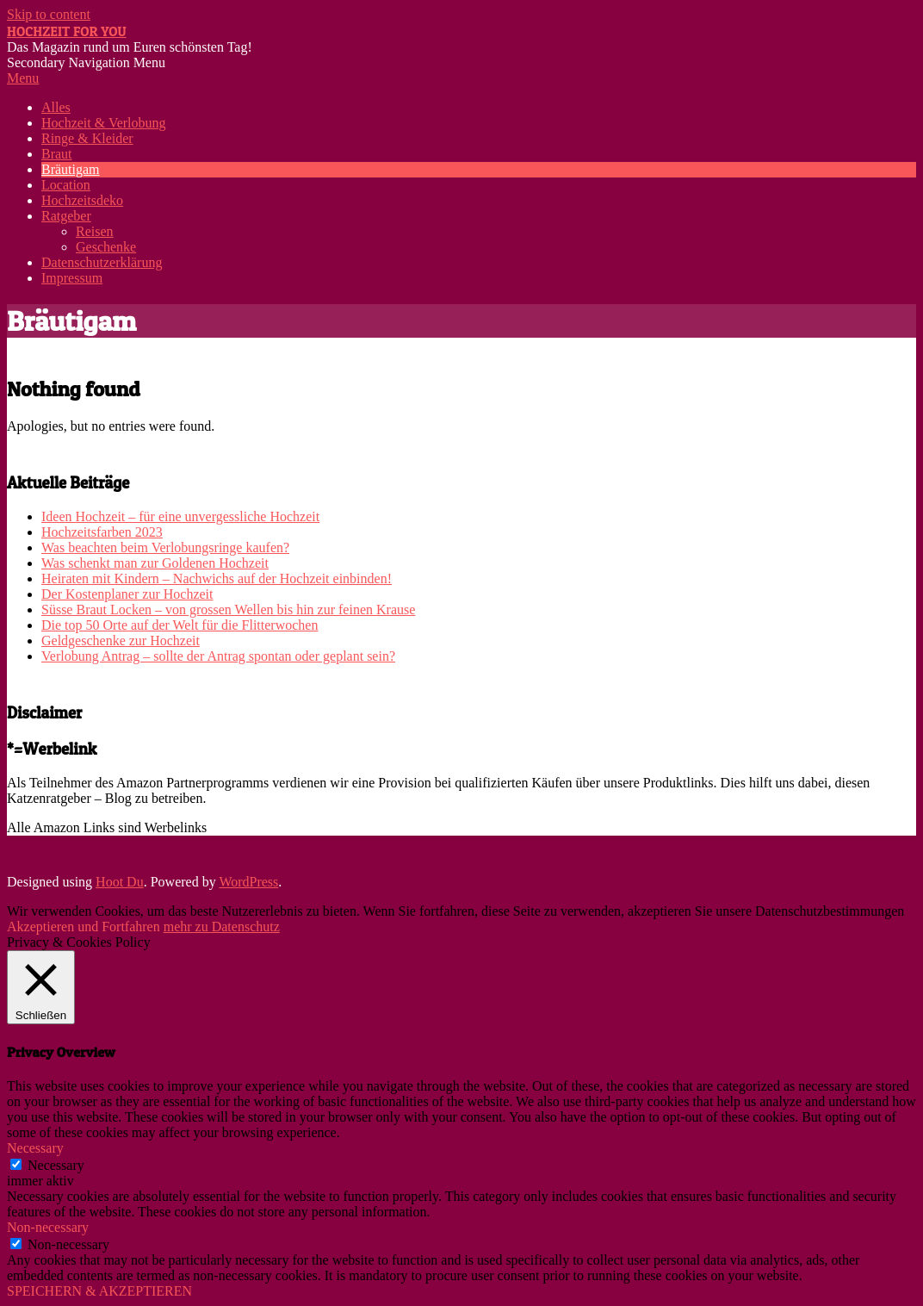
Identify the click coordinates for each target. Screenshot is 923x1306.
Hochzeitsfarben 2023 (102, 532)
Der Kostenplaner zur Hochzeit (127, 594)
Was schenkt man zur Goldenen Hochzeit (155, 563)
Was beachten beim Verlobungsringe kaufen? (165, 547)
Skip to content (48, 14)
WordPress (248, 881)
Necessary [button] (35, 1148)
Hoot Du (120, 881)
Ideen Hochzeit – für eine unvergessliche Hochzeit (180, 516)
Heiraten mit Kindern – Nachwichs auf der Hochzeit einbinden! (216, 578)
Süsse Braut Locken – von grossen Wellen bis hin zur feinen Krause (228, 609)
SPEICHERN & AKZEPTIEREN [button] (99, 1291)
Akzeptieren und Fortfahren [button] (83, 926)
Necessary (56, 1165)
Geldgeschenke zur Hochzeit (120, 640)
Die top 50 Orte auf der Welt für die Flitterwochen (179, 625)
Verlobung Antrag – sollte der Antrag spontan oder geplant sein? (218, 656)
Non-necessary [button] (48, 1227)
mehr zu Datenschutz (222, 926)
